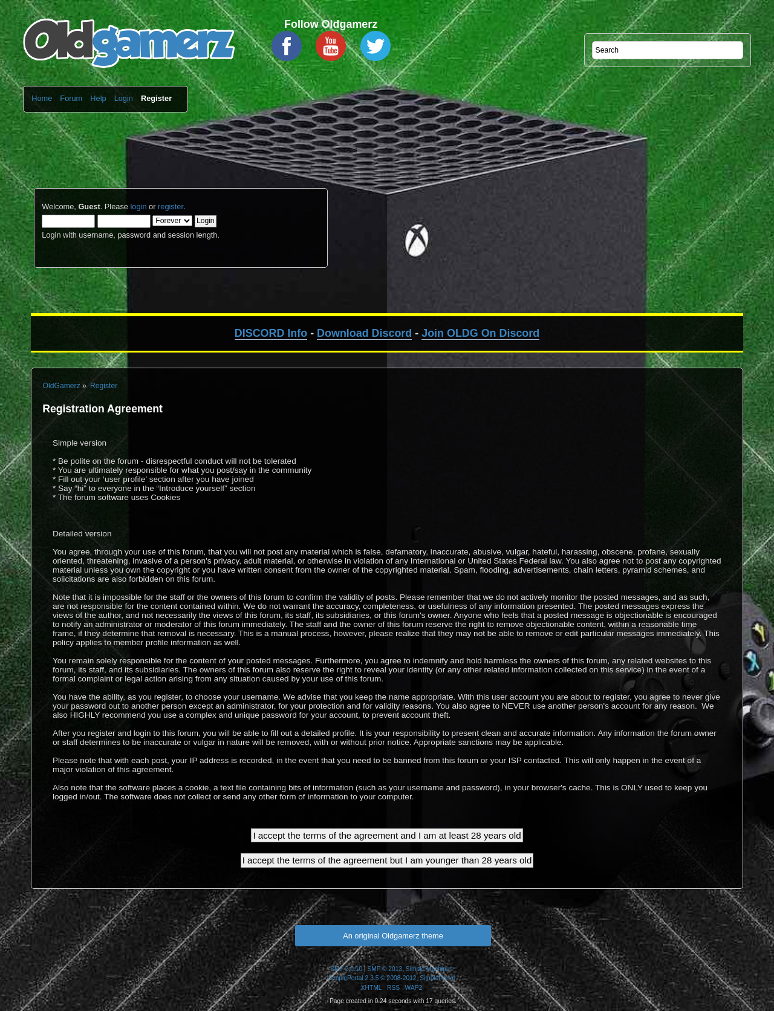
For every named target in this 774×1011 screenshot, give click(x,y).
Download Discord (364, 333)
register (170, 206)
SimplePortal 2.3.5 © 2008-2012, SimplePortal (391, 978)
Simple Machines (429, 969)
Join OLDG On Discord (480, 333)
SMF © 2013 (385, 969)
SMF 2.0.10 (346, 969)
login (138, 206)
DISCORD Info (271, 333)
